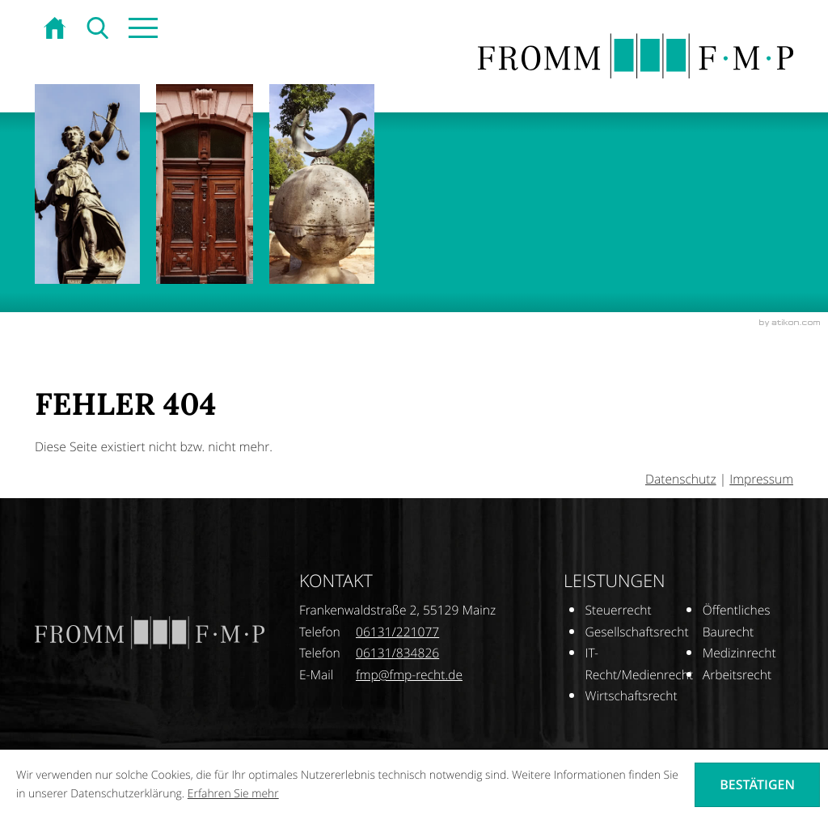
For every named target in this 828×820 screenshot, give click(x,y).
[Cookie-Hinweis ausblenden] (757, 784)
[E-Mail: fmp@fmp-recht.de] (409, 674)
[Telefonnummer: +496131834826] (397, 654)
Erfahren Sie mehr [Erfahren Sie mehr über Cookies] (233, 793)
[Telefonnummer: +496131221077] (397, 633)
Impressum (761, 479)
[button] (141, 29)
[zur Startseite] (56, 29)
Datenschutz (680, 479)
